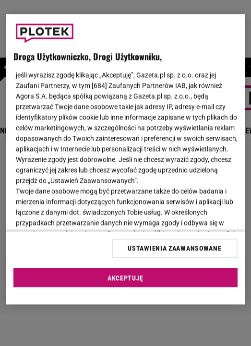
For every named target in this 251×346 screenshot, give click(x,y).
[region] (125, 159)
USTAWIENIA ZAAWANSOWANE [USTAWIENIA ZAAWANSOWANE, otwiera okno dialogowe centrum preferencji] (174, 248)
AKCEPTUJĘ (125, 278)
